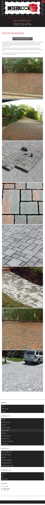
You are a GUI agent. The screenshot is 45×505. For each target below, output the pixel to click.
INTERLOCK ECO (5, 438)
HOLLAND (4, 433)
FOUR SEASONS (5, 430)
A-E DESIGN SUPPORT (7, 462)
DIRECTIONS (5, 479)
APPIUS (3, 419)
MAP (3, 476)
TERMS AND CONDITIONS (7, 465)
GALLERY (4, 411)
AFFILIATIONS (5, 408)
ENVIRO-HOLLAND (6, 427)
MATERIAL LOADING (6, 454)
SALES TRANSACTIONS (7, 452)
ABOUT (3, 406)
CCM (34, 502)
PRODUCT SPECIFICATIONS (22, 38)
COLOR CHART (5, 444)
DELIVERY (4, 457)
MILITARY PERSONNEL (7, 460)
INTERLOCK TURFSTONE (7, 441)
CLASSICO (4, 425)
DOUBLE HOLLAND (6, 422)
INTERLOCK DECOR (6, 435)
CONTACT (4, 473)
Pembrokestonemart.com (23, 502)
